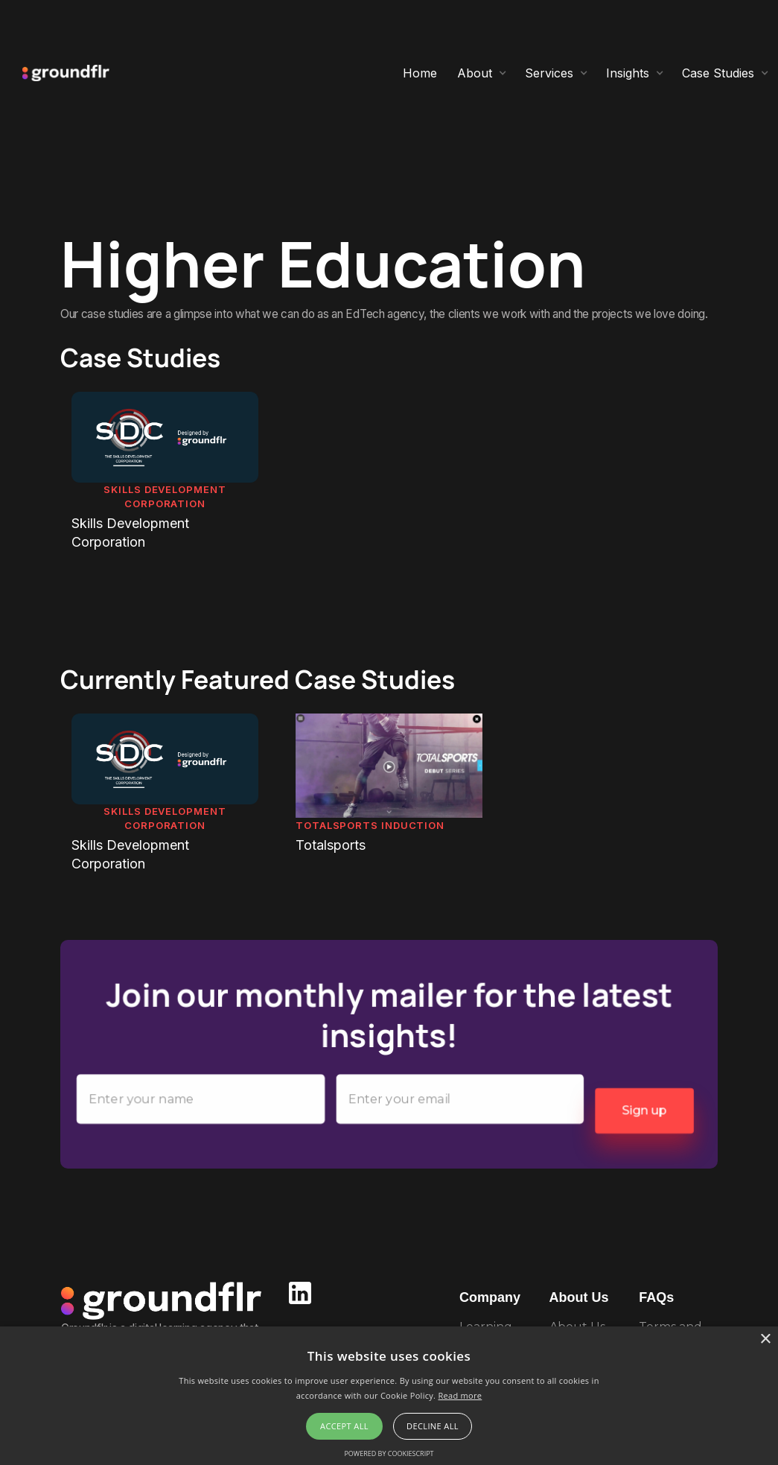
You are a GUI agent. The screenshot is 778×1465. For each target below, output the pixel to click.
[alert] (389, 1395)
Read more (460, 1395)
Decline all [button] (432, 1425)
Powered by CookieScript (388, 1453)
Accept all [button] (344, 1425)
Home (420, 73)
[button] (482, 73)
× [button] (765, 1339)
